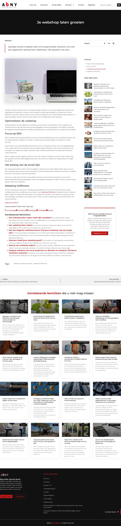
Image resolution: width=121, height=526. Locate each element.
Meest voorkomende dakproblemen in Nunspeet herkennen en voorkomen (103, 172)
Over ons (33, 5)
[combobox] (108, 5)
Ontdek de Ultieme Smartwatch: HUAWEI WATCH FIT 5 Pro (75, 359)
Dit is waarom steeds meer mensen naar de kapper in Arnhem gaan (102, 117)
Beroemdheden (49, 495)
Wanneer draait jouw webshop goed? (25, 240)
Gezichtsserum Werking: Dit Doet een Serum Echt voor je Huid (103, 94)
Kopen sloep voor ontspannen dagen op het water (13, 399)
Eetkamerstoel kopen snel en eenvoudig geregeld (13, 440)
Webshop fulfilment (93, 71)
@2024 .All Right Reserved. (60, 523)
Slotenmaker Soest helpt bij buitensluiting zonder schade (106, 358)
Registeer (91, 5)
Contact (81, 5)
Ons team (44, 5)
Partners (69, 5)
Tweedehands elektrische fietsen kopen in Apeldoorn (74, 317)
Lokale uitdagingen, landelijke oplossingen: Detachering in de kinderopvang (104, 125)
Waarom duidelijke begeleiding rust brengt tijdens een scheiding (104, 109)
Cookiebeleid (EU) (49, 488)
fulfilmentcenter (26, 263)
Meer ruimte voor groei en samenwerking (74, 399)
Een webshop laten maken (20, 225)
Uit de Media (56, 5)
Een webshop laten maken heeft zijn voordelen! (30, 218)
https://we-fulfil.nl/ (11, 203)
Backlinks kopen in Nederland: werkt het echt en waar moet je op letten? (63, 506)
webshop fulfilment (48, 192)
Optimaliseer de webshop (95, 64)
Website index (48, 502)
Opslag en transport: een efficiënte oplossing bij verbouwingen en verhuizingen (104, 86)
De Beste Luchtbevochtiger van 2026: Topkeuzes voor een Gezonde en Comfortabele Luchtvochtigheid (44, 401)
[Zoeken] (119, 5)
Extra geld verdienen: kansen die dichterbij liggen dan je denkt (62, 512)
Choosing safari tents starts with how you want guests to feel (44, 441)
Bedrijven (8, 41)
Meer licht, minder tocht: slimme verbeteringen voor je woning (75, 441)
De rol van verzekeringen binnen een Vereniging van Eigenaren (105, 441)
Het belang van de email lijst (96, 69)
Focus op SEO (91, 66)
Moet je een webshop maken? (22, 245)
